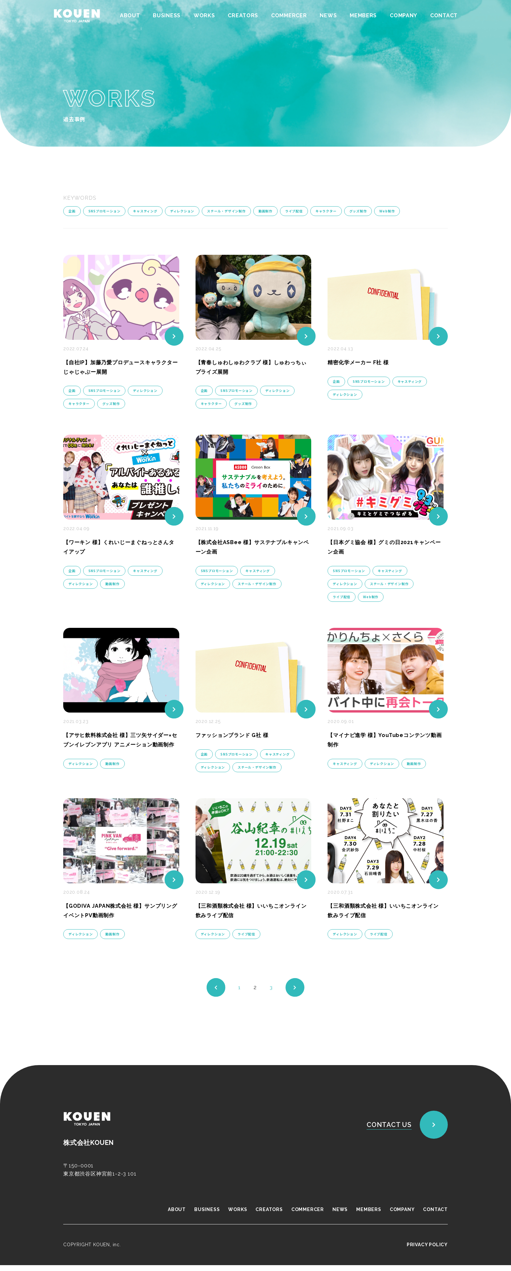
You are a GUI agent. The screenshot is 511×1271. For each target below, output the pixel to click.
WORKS (202, 15)
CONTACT (444, 15)
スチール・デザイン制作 (226, 211)
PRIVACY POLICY (427, 1250)
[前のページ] (215, 993)
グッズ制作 (358, 211)
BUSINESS (165, 15)
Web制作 (387, 211)
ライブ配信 (294, 211)
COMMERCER (288, 15)
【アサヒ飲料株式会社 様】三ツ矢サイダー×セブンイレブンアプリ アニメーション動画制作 (120, 744)
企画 (72, 211)
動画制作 (266, 211)
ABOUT (128, 15)
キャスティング (145, 211)
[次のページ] (295, 993)
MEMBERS (362, 15)
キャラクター (326, 211)
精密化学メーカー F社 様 (361, 361)
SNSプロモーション (104, 211)
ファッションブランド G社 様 (236, 734)
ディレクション (182, 211)
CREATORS (241, 15)
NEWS (327, 15)
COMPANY (403, 15)
